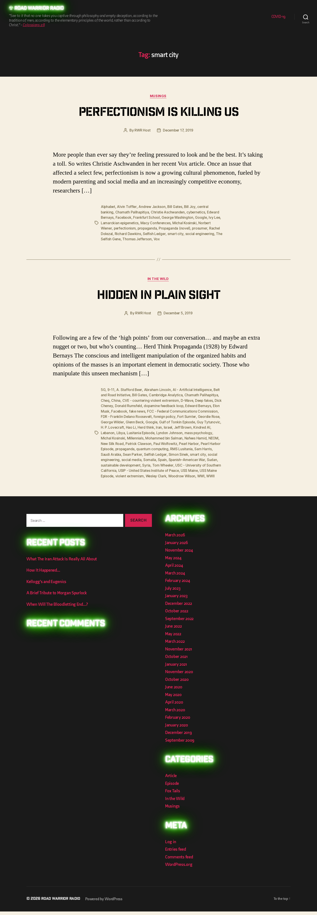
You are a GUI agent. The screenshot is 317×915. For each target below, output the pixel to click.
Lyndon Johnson (189, 432)
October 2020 (177, 683)
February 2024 (178, 584)
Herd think (171, 426)
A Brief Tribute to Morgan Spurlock (58, 596)
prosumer (202, 228)
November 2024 (180, 553)
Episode (172, 787)
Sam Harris (125, 453)
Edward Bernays (208, 405)
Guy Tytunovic (112, 426)
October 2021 (177, 660)
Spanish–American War (119, 463)
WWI (157, 479)
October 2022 (177, 614)
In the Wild (158, 279)
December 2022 (179, 607)
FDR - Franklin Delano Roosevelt (148, 416)
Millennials (155, 437)
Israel (193, 426)
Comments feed (179, 860)
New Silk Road (136, 442)
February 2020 (178, 721)
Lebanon (127, 432)
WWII (167, 479)
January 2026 (177, 546)
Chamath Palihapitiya (132, 212)
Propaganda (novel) (176, 228)
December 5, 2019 (178, 313)
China (116, 400)
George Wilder (137, 421)
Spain (201, 458)
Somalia (189, 458)
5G (103, 389)
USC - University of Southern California (147, 469)
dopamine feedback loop (172, 405)
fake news (145, 411)
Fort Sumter (209, 416)
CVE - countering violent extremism (151, 400)
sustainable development (171, 463)
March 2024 (175, 576)
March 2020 (175, 713)
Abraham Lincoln (157, 389)
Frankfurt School (147, 218)
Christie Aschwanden (168, 212)
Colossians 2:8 (34, 25)
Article (171, 779)
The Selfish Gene (115, 239)
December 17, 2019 (178, 131)
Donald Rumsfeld (136, 405)
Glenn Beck (159, 421)
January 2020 (177, 728)
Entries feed (176, 853)
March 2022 (175, 645)
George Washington (179, 218)
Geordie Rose (112, 421)
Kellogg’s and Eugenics (47, 585)
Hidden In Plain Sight (158, 296)
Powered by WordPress (106, 902)
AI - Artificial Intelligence (193, 389)
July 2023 (173, 592)
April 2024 (174, 569)
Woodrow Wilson (137, 479)
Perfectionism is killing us (158, 113)
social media (171, 458)
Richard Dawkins (128, 234)
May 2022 (173, 637)
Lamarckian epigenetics (128, 223)
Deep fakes (206, 400)
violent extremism (198, 474)
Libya (140, 432)
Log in (170, 845)
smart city (176, 234)
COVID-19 (278, 17)
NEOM (118, 442)
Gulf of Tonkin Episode (203, 421)
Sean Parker (168, 453)
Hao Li (156, 426)
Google (203, 218)
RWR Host (142, 131)
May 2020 (174, 698)
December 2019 (179, 736)
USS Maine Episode (166, 474)
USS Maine (140, 474)
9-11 (110, 389)
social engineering (201, 234)
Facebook (124, 218)
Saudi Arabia (146, 453)
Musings (158, 96)
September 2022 (180, 622)
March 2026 (175, 538)
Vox (165, 239)
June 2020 (174, 690)
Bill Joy (191, 207)
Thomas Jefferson (145, 239)
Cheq (105, 400)
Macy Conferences (164, 223)
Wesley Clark (111, 479)
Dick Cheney (111, 405)
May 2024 (174, 561)
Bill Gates (175, 207)
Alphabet (108, 207)
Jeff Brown (208, 426)
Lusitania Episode (160, 432)
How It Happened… (43, 574)
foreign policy (187, 416)
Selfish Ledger (154, 234)
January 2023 (177, 599)
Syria (198, 463)
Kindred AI (109, 432)
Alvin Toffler (127, 207)
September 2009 (180, 743)
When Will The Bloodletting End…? (58, 608)
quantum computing (187, 448)
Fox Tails (173, 794)
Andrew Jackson (152, 207)
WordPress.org (179, 868)
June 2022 (174, 629)
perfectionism (125, 228)
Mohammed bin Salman (185, 437)
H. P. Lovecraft (137, 426)
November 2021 (179, 652)
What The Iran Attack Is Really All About (62, 562)
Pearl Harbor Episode (131, 448)
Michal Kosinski (194, 223)
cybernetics (196, 212)
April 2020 (174, 705)
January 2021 (176, 668)
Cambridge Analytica (166, 395)
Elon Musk (109, 411)
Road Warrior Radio (41, 8)
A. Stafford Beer (129, 389)
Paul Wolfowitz (190, 442)
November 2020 (180, 675)
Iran (184, 426)
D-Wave (188, 400)
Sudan (145, 463)
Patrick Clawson (163, 442)
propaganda (148, 228)
